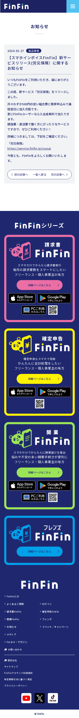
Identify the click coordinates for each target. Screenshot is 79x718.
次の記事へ (58, 174)
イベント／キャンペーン (55, 626)
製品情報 (33, 50)
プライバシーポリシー (15, 685)
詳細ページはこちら (39, 285)
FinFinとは (13, 596)
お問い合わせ (13, 649)
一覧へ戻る (39, 174)
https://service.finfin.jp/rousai (29, 148)
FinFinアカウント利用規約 (18, 672)
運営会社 (10, 660)
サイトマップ (11, 666)
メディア (11, 634)
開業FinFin (13, 619)
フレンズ (47, 619)
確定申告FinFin (50, 611)
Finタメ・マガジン (17, 642)
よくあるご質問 (15, 604)
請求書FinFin (14, 611)
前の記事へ (21, 174)
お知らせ (11, 626)
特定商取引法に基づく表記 (18, 679)
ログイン (47, 604)
